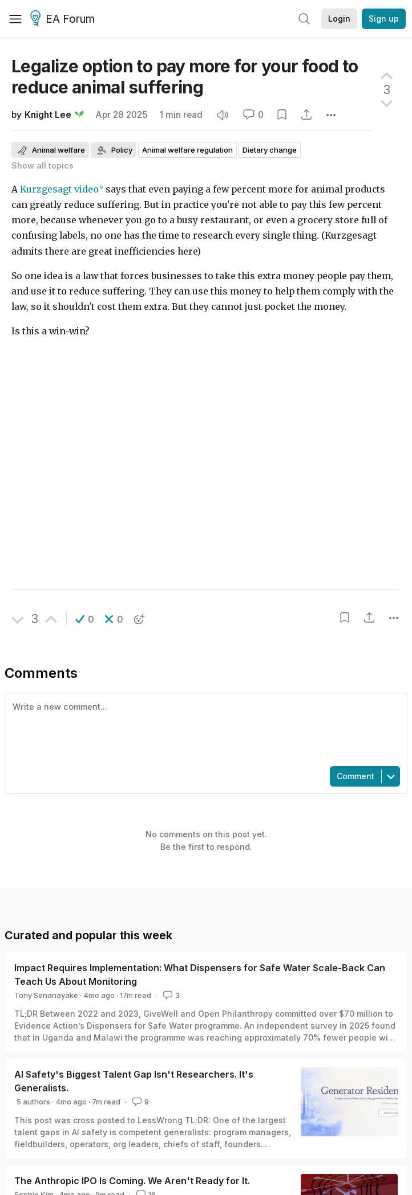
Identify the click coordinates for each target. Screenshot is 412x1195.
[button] (84, 619)
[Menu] (15, 18)
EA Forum (64, 19)
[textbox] (203, 728)
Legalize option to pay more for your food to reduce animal (184, 76)
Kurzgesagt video (59, 189)
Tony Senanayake (46, 995)
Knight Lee (48, 114)
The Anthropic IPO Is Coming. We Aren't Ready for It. (132, 1180)
